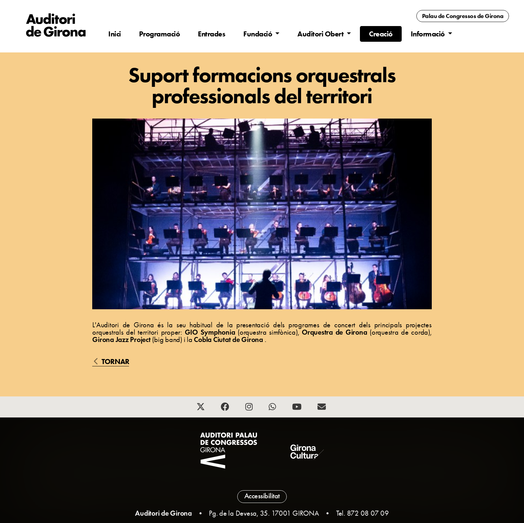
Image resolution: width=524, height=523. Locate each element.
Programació (159, 33)
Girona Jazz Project (122, 339)
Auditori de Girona (163, 513)
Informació (428, 33)
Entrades (211, 33)
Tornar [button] (111, 362)
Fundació (258, 33)
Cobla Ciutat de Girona (229, 339)
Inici (114, 33)
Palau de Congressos (463, 16)
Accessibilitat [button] (262, 496)
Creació (381, 33)
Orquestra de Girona (336, 332)
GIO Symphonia (211, 332)
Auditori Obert (321, 33)
